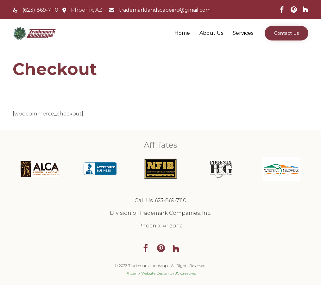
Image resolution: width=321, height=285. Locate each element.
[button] (286, 33)
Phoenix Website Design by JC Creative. (160, 273)
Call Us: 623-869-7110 (160, 200)
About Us (211, 33)
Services (243, 33)
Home (182, 33)
